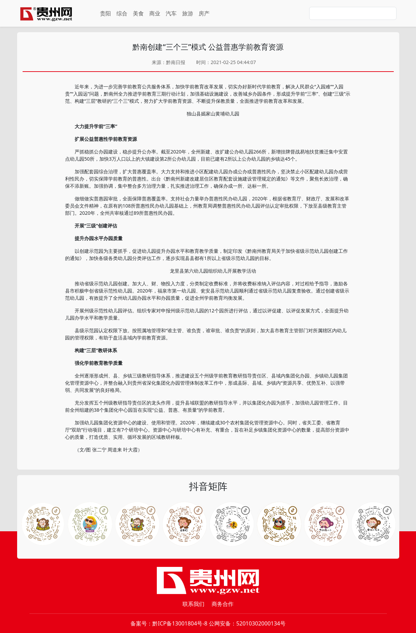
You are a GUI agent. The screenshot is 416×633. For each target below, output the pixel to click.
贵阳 (105, 13)
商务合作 (223, 604)
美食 (138, 13)
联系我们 (193, 604)
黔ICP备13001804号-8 (179, 623)
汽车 (171, 13)
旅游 (187, 13)
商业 (154, 13)
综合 (121, 13)
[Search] (352, 13)
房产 (204, 13)
